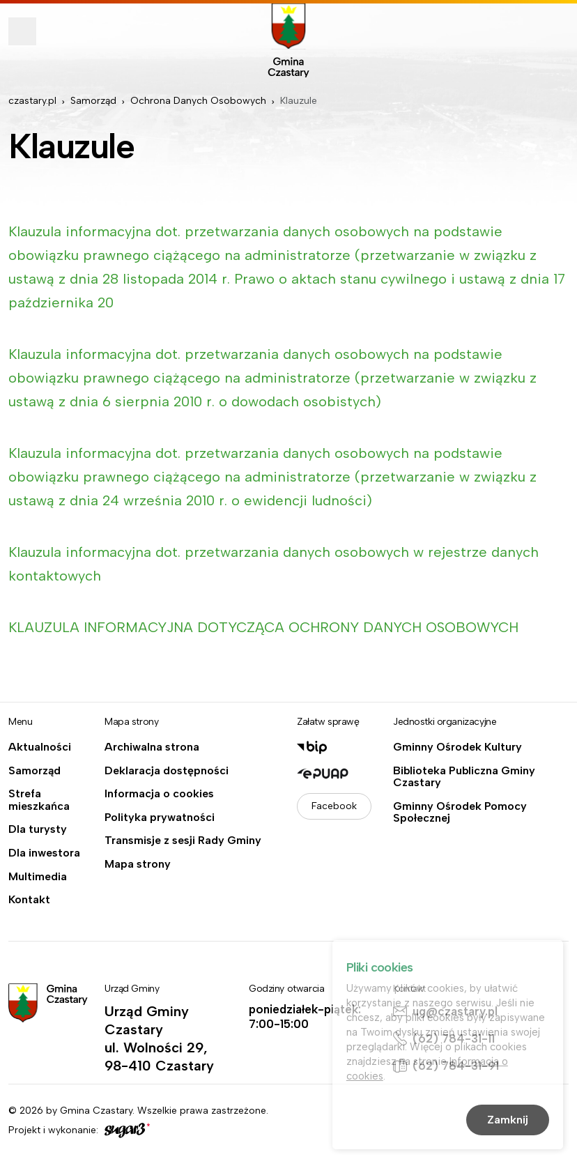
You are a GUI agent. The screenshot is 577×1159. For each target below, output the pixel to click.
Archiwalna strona (152, 747)
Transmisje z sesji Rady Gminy (183, 840)
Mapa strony (138, 864)
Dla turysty (37, 829)
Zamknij (507, 1121)
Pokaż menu (22, 31)
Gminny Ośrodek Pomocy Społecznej (460, 812)
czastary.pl (32, 101)
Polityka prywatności (160, 817)
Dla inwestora (44, 853)
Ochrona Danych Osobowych (198, 101)
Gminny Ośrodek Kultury (457, 747)
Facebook (334, 806)
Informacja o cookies (159, 794)
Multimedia (37, 876)
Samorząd (93, 101)
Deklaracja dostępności (167, 771)
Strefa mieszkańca (39, 800)
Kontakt (29, 899)
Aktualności (39, 747)
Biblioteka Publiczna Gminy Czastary (464, 777)
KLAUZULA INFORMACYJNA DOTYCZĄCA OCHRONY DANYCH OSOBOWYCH (265, 627)
